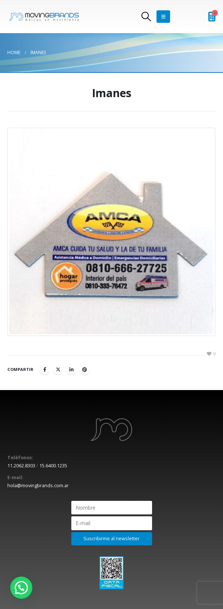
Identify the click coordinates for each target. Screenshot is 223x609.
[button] (21, 588)
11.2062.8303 (21, 466)
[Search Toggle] (146, 16)
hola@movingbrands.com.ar (38, 485)
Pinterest (84, 369)
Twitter (58, 369)
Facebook (45, 369)
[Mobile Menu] (163, 16)
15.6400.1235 (53, 466)
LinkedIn (71, 369)
